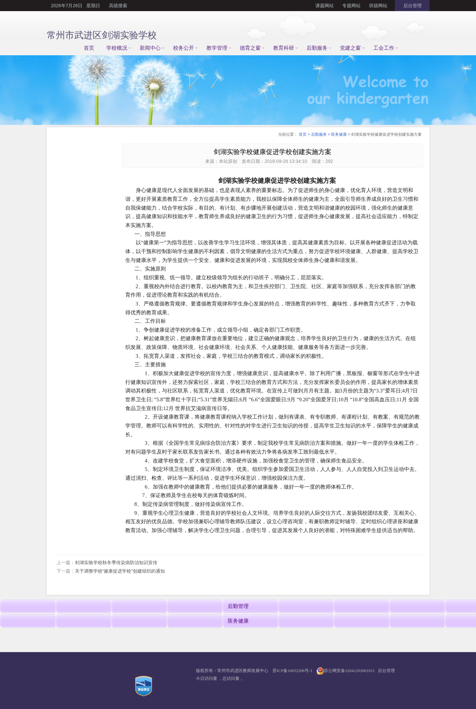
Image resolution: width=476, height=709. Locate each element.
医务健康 (339, 134)
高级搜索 (118, 5)
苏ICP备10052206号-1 (292, 670)
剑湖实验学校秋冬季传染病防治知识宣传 (116, 562)
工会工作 (383, 48)
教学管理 (216, 48)
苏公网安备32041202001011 (349, 670)
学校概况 (116, 48)
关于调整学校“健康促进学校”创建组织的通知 (120, 571)
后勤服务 (317, 48)
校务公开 (183, 48)
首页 (89, 48)
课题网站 (324, 5)
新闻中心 (150, 48)
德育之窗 (250, 48)
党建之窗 (350, 48)
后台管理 (412, 5)
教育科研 (283, 48)
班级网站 (378, 5)
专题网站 (351, 5)
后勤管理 (238, 606)
